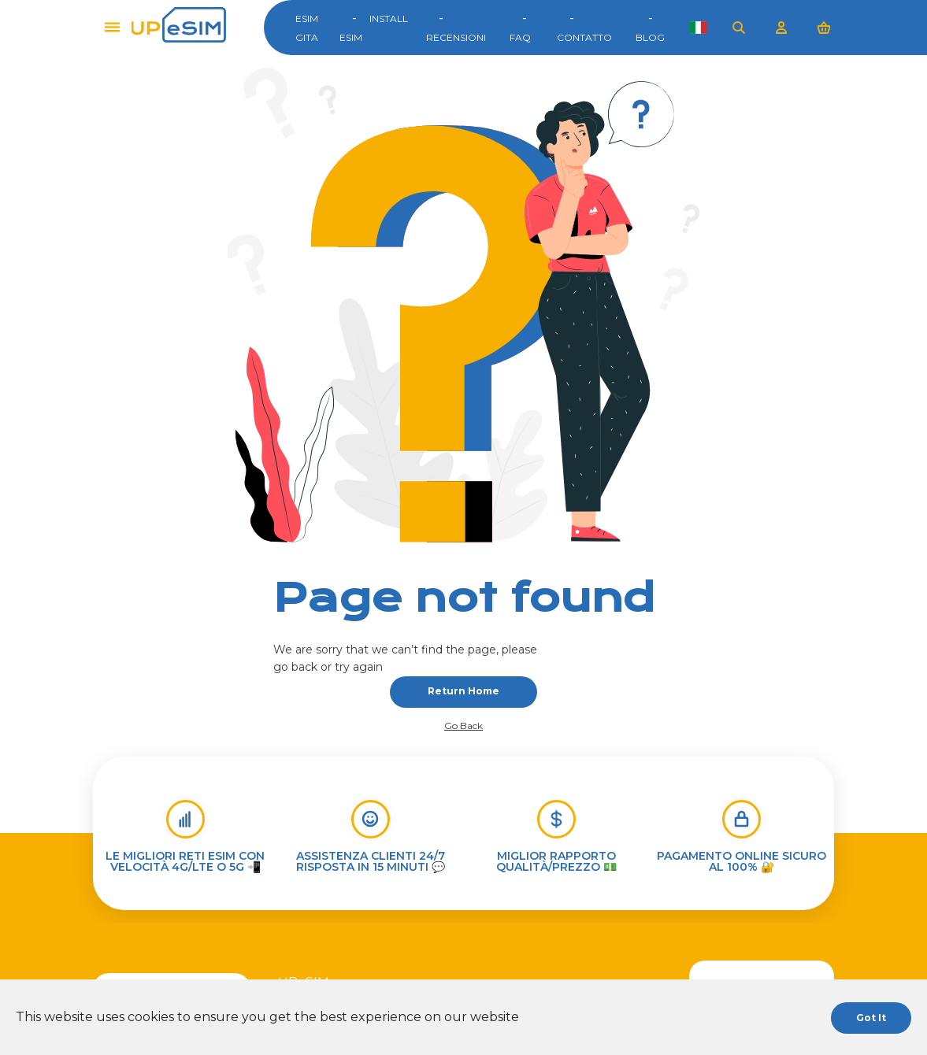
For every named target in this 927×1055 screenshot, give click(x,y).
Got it (871, 1018)
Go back (463, 725)
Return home (463, 691)
